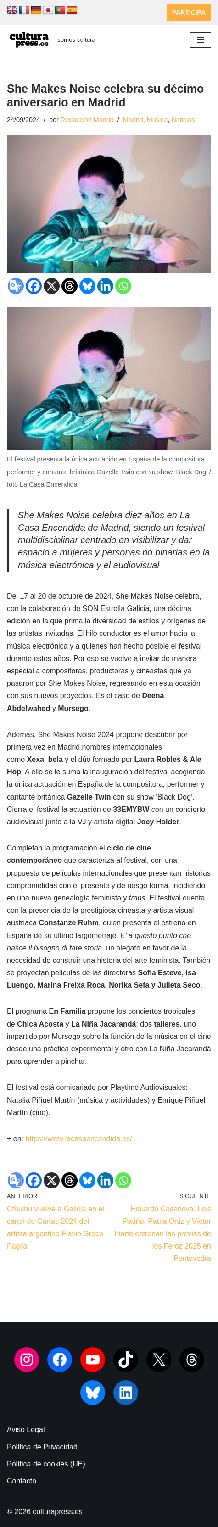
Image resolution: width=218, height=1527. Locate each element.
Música (157, 119)
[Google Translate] (16, 286)
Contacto (21, 1481)
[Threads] (69, 286)
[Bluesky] (87, 286)
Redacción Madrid (87, 119)
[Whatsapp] (123, 286)
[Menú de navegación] (200, 40)
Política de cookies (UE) (46, 1464)
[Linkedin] (105, 286)
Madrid (133, 119)
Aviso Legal (26, 1429)
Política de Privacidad (42, 1447)
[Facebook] (34, 286)
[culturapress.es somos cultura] (51, 40)
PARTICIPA (189, 12)
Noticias (183, 119)
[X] (52, 286)
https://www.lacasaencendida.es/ (78, 1139)
